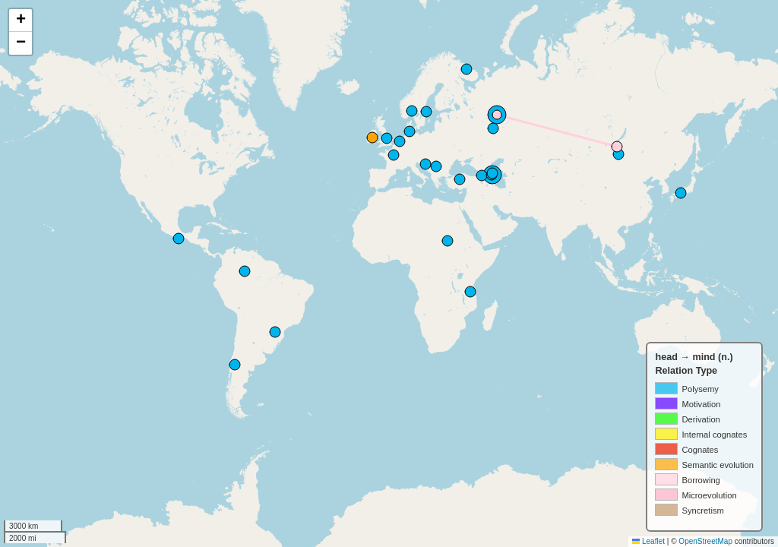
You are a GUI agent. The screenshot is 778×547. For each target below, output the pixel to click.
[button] (20, 20)
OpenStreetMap (705, 541)
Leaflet (648, 541)
